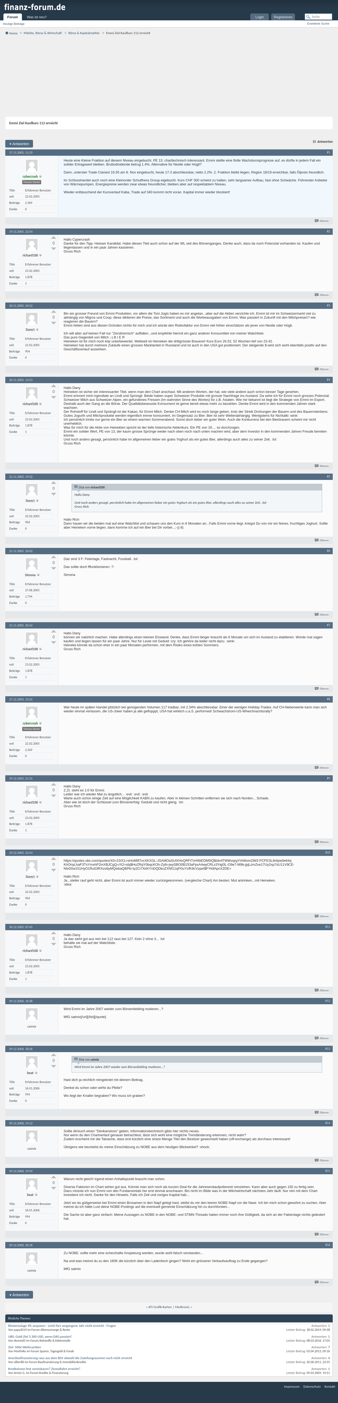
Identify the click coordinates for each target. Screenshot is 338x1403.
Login (259, 17)
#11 (327, 927)
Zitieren (322, 221)
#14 (327, 1123)
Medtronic (182, 1307)
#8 (328, 699)
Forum (12, 17)
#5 (328, 476)
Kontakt (330, 1386)
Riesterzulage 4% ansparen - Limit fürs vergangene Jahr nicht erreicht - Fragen (62, 1326)
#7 (328, 625)
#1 (328, 152)
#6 (328, 551)
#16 (327, 1245)
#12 (327, 1001)
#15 (327, 1171)
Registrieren (283, 17)
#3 (328, 305)
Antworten (19, 143)
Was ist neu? (37, 17)
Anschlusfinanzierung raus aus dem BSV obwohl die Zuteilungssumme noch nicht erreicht (70, 1358)
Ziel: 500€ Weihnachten (24, 1347)
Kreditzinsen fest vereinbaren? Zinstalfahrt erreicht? (44, 1369)
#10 (327, 852)
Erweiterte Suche (318, 23)
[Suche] (318, 16)
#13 (327, 1049)
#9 (328, 778)
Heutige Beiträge (14, 23)
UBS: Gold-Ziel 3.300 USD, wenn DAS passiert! (40, 1336)
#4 (328, 380)
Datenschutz (312, 1386)
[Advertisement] (169, 76)
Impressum (292, 1386)
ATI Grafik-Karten (160, 1307)
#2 (328, 231)
